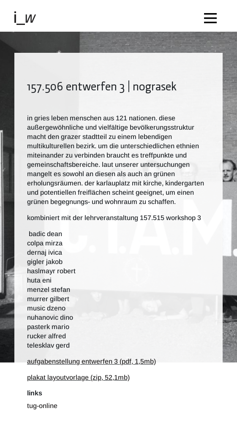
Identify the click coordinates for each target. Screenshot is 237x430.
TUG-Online (42, 405)
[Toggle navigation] (212, 15)
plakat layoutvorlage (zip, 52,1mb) (78, 377)
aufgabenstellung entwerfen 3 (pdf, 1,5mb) (91, 361)
